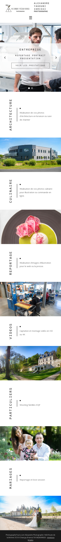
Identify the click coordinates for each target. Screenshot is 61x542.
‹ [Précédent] (5, 57)
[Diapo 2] (32, 88)
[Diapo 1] (29, 88)
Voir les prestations (30, 66)
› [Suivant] (56, 57)
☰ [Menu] (30, 18)
